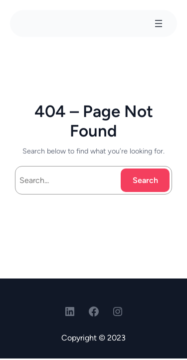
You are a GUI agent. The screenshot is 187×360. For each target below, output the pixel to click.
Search (145, 180)
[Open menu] (159, 24)
